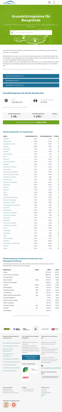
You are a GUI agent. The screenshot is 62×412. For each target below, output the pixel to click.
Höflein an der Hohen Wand (11, 174)
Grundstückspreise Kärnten (10, 346)
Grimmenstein (7, 169)
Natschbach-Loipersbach (10, 182)
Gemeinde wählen (14, 85)
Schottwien (6, 207)
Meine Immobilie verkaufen (31, 357)
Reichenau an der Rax (9, 202)
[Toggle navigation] (58, 2)
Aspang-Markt (7, 141)
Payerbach (6, 189)
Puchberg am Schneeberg (10, 197)
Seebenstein (6, 217)
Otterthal (5, 187)
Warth (5, 235)
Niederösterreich (14, 76)
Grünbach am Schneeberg (10, 172)
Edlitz (4, 156)
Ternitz (5, 228)
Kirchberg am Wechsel (9, 177)
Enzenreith (6, 159)
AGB (42, 395)
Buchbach (6, 151)
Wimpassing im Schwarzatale (11, 243)
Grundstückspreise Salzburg (11, 359)
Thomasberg (6, 230)
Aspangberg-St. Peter (9, 143)
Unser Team (44, 389)
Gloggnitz (6, 164)
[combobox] (33, 32)
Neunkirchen (12, 81)
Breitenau (6, 146)
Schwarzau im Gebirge (9, 215)
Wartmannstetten (8, 238)
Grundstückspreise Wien (10, 370)
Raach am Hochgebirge (9, 200)
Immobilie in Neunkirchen (31, 122)
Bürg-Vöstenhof (7, 154)
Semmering (6, 220)
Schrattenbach (7, 210)
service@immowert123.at (51, 368)
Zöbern (5, 248)
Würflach (5, 245)
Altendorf (6, 138)
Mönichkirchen (7, 179)
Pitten (5, 192)
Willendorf (6, 240)
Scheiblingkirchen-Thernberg (11, 205)
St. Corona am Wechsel (9, 223)
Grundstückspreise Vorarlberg (11, 367)
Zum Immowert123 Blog (50, 377)
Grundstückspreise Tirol (9, 364)
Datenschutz (44, 390)
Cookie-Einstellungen (46, 392)
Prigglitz (5, 194)
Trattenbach (6, 233)
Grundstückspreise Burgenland (11, 343)
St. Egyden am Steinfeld (9, 225)
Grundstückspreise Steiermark (11, 362)
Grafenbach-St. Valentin (10, 166)
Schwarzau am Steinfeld (10, 212)
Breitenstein (6, 149)
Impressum (43, 394)
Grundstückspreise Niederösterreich (8, 350)
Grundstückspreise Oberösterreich (8, 355)
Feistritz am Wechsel (9, 161)
